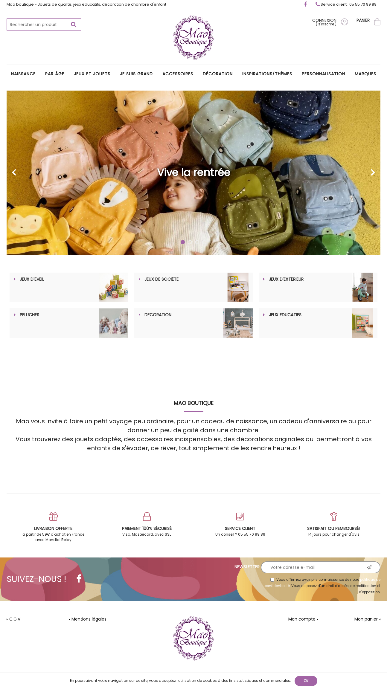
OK (306, 680)
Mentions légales (88, 619)
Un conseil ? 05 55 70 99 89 (240, 524)
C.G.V (14, 619)
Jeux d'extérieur (286, 279)
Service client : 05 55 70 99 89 (346, 4)
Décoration (157, 315)
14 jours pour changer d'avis (334, 524)
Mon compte (302, 619)
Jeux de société (161, 279)
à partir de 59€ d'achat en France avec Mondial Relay (53, 527)
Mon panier (366, 619)
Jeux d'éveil (32, 279)
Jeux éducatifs (285, 315)
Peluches (29, 315)
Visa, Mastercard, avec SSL (147, 524)
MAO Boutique (194, 403)
